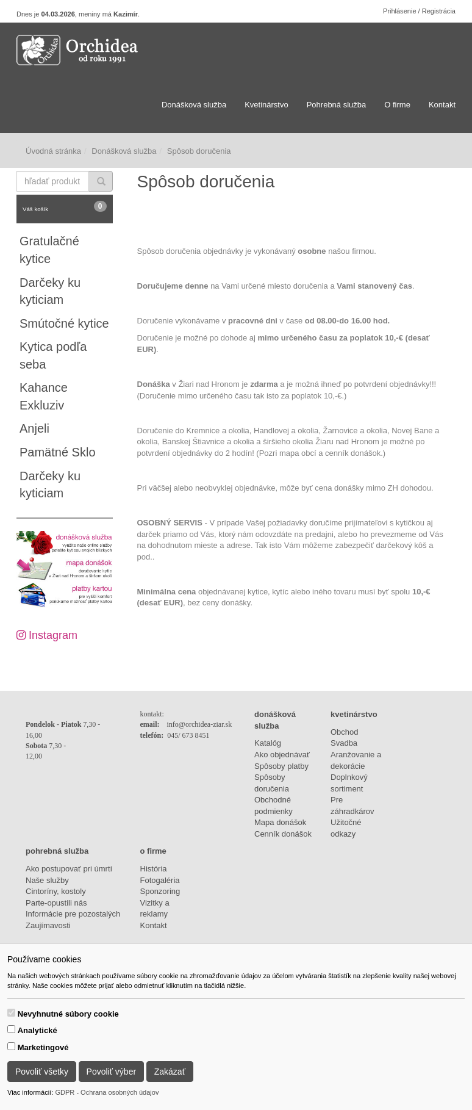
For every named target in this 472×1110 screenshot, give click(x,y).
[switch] (11, 1013)
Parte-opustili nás (56, 902)
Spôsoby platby (281, 766)
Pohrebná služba (337, 104)
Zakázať (169, 1071)
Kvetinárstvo (266, 104)
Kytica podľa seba (53, 355)
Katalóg (267, 743)
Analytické (37, 1030)
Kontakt (442, 104)
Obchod (345, 732)
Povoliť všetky (41, 1071)
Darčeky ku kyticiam (50, 291)
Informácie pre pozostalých (73, 913)
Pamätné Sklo (58, 452)
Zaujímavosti (48, 925)
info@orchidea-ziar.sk (199, 724)
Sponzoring (160, 891)
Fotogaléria (160, 880)
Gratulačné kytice (49, 249)
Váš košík (65, 206)
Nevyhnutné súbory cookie (68, 1013)
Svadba (344, 743)
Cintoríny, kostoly (56, 891)
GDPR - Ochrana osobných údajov (107, 1092)
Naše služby (47, 880)
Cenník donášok (283, 833)
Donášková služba (194, 104)
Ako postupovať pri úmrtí (69, 868)
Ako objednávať (282, 754)
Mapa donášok (280, 822)
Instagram (46, 635)
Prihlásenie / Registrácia (419, 11)
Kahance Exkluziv (44, 396)
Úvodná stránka (53, 151)
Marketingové (43, 1047)
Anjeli (34, 428)
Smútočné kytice (64, 323)
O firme (397, 104)
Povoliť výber (112, 1071)
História (153, 868)
